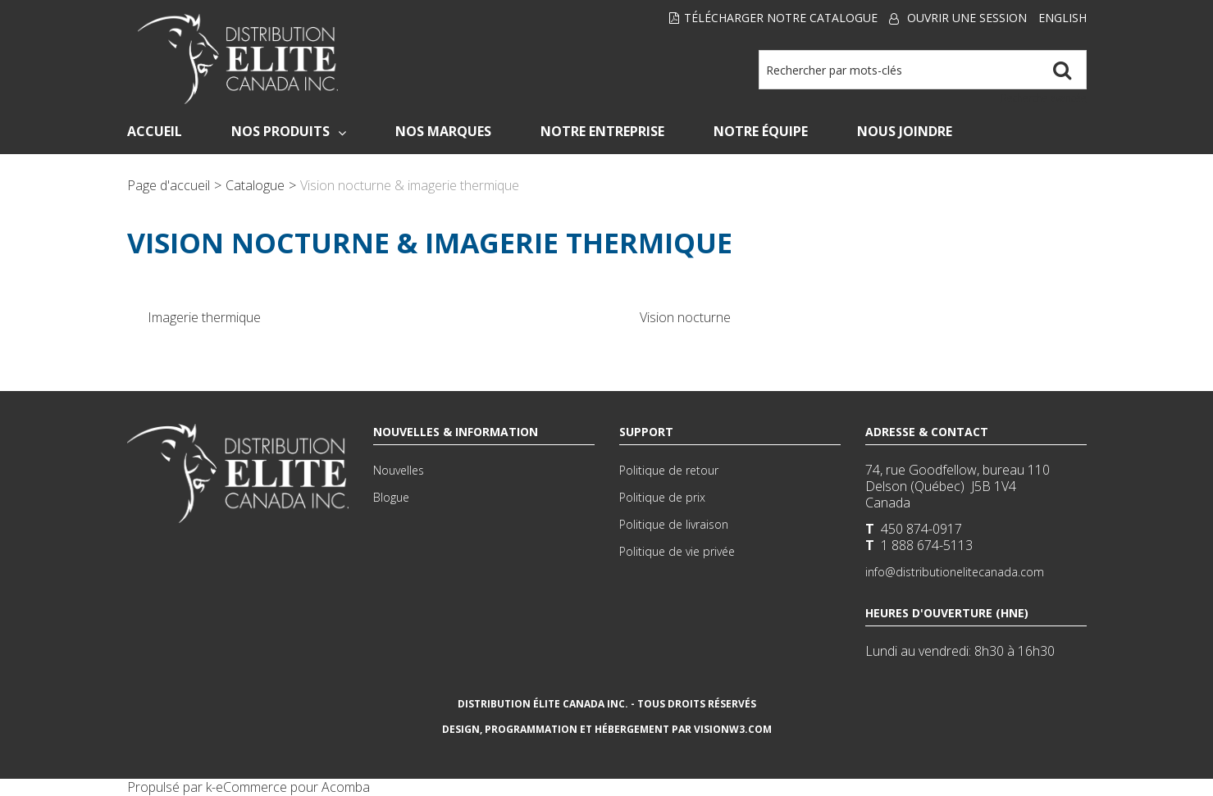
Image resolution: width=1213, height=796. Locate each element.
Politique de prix (662, 497)
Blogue (391, 497)
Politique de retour (668, 470)
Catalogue (255, 185)
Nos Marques (443, 131)
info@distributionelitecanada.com (954, 572)
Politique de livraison (673, 524)
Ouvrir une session (967, 17)
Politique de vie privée (677, 551)
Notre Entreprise (602, 131)
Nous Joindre (904, 131)
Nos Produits (288, 131)
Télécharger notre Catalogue (773, 17)
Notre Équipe (761, 131)
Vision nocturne (685, 317)
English (1062, 17)
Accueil (154, 131)
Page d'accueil (168, 185)
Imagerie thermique (204, 317)
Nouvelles (398, 470)
